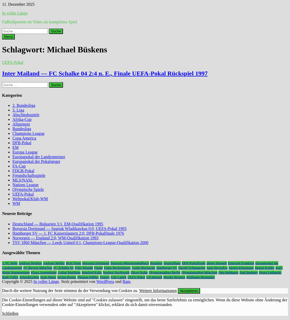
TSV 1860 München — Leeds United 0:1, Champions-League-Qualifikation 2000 (80, 242)
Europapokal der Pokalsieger (36, 161)
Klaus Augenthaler (44, 272)
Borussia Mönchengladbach (129, 263)
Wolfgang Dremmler (200, 277)
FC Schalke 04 (63, 268)
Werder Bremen (174, 277)
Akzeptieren (189, 291)
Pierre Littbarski (270, 272)
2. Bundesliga (23, 105)
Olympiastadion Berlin (164, 272)
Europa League (25, 152)
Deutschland (172, 263)
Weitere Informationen (158, 290)
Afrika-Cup (22, 119)
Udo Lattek (118, 277)
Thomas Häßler (88, 277)
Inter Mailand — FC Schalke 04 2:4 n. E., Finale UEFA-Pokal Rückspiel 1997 (105, 73)
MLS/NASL (22, 180)
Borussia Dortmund (95, 263)
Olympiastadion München (199, 272)
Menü (8, 37)
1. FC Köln (10, 263)
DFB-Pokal (21, 143)
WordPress (105, 281)
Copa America (24, 138)
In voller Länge (15, 13)
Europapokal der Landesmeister (38, 157)
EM (15, 147)
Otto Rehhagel (228, 272)
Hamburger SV (166, 268)
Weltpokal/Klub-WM (30, 199)
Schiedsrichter (29, 277)
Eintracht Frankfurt (241, 263)
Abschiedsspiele (25, 115)
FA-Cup (19, 166)
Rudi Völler (10, 277)
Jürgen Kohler (264, 268)
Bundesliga (21, 129)
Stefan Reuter (66, 277)
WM (16, 203)
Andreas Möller (54, 263)
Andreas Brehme (30, 263)
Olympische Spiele (28, 189)
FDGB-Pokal (23, 171)
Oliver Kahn (139, 272)
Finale (98, 268)
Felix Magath (84, 268)
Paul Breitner (248, 272)
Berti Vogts (73, 263)
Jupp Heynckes (217, 268)
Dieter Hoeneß (217, 263)
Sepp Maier (48, 277)
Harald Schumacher (192, 268)
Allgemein (21, 124)
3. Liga (18, 110)
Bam (126, 281)
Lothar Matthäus (69, 272)
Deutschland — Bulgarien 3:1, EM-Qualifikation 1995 (57, 224)
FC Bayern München (37, 268)
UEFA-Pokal (12, 62)
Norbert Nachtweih (116, 272)
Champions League (28, 133)
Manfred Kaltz (92, 272)
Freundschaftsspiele (28, 175)
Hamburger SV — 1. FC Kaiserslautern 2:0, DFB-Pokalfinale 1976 (68, 233)
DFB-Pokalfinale (193, 263)
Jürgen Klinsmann (241, 268)
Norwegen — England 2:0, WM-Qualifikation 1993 (55, 238)
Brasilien (156, 263)
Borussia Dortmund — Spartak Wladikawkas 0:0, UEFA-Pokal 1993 (69, 228)
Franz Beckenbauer (117, 268)
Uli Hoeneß (154, 277)
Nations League (25, 185)
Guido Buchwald (143, 268)
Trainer (105, 277)
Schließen (10, 313)
